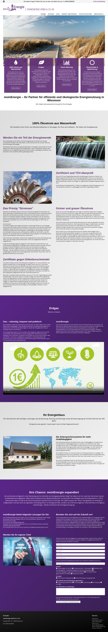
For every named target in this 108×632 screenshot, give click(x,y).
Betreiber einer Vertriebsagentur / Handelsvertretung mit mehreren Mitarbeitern (79, 569)
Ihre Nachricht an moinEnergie (65, 587)
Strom (51, 14)
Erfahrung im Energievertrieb (66, 578)
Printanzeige (77, 582)
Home (43, 14)
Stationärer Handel (78, 573)
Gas (58, 14)
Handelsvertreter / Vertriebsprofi (83, 568)
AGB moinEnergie (97, 621)
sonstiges (58, 584)
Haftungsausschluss (97, 620)
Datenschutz (95, 623)
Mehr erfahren (16, 88)
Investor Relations (97, 628)
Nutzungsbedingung (97, 625)
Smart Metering (69, 14)
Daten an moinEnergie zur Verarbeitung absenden (68, 601)
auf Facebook (96, 582)
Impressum (95, 618)
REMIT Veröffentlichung (98, 626)
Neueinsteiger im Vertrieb (65, 568)
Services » (99, 14)
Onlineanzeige (87, 582)
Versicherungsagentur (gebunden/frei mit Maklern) (70, 572)
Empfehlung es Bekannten (65, 582)
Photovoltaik (85, 14)
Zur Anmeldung (99, 1)
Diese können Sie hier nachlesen (70, 599)
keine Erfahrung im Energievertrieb (85, 578)
